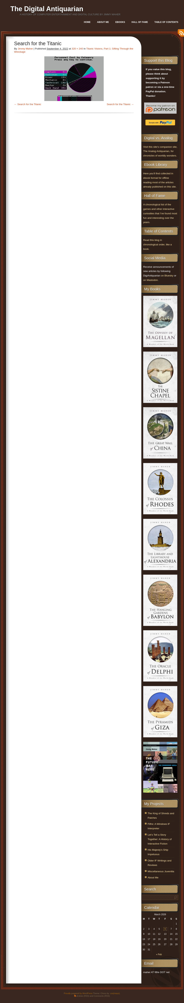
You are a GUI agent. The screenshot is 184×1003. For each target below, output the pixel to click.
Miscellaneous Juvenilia (161, 871)
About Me (103, 22)
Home (87, 22)
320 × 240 (77, 48)
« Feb (159, 954)
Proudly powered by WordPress (78, 993)
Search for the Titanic (29, 104)
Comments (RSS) (102, 996)
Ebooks (120, 22)
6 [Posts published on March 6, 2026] (165, 929)
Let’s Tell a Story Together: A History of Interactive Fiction (160, 839)
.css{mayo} (115, 993)
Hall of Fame (140, 22)
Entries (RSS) (83, 996)
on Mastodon (150, 280)
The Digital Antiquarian (46, 9)
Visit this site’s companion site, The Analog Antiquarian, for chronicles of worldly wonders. (160, 151)
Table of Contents (166, 22)
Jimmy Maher (25, 48)
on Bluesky (167, 275)
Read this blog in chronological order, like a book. (157, 244)
